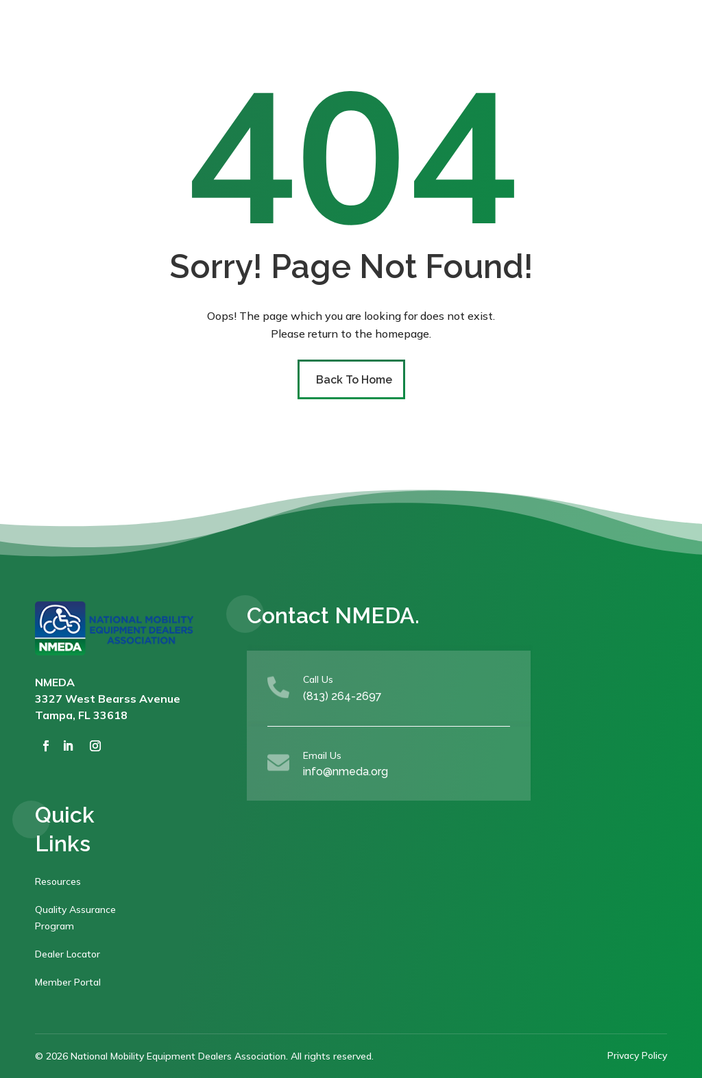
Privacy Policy (637, 1055)
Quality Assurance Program (75, 917)
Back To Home (354, 379)
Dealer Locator (67, 954)
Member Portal (68, 982)
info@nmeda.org (345, 771)
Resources (58, 881)
